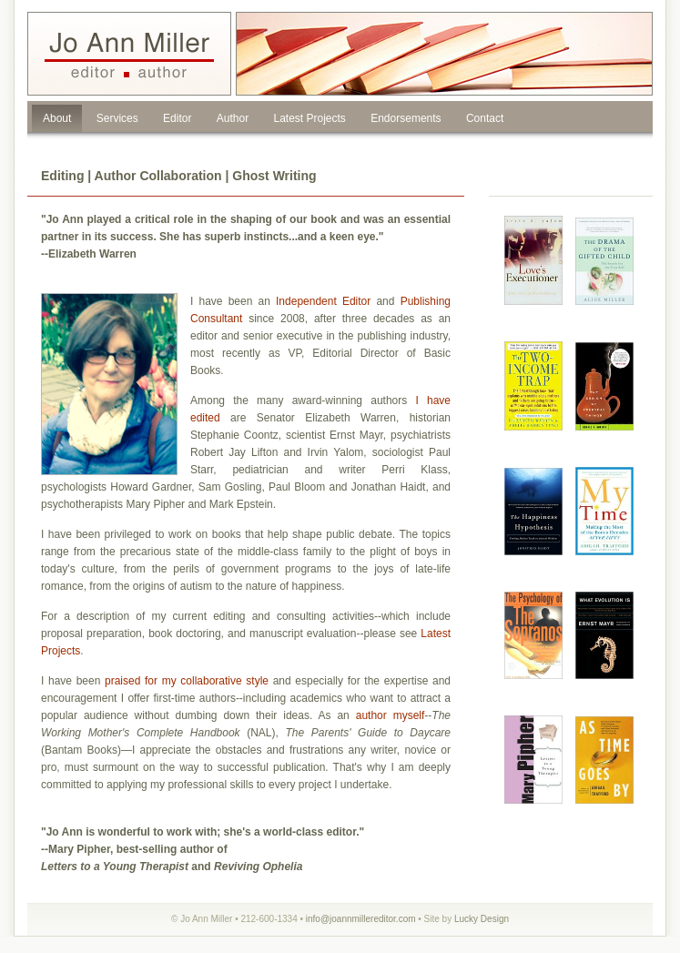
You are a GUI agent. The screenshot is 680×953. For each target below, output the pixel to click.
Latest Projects (309, 118)
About (57, 118)
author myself (390, 715)
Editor (177, 118)
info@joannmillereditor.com (361, 919)
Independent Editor (323, 301)
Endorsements (405, 118)
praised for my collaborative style (187, 680)
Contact (484, 118)
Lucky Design (481, 919)
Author (233, 118)
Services (117, 118)
